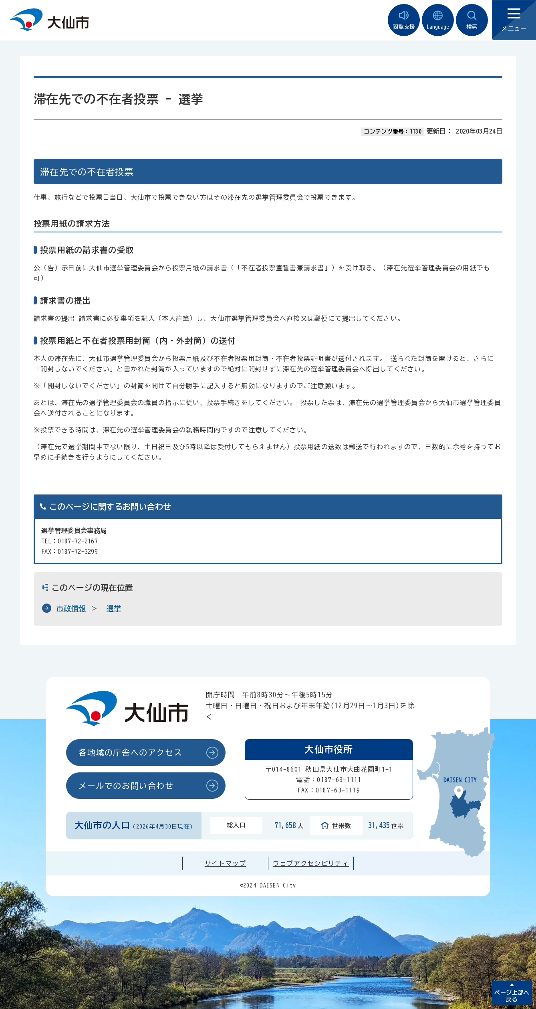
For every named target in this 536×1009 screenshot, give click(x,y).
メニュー (514, 20)
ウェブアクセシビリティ (311, 863)
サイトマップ (225, 863)
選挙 (114, 608)
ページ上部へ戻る (511, 996)
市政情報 (71, 608)
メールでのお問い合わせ (126, 786)
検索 (472, 20)
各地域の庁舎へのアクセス (130, 752)
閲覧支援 (403, 20)
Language (437, 20)
